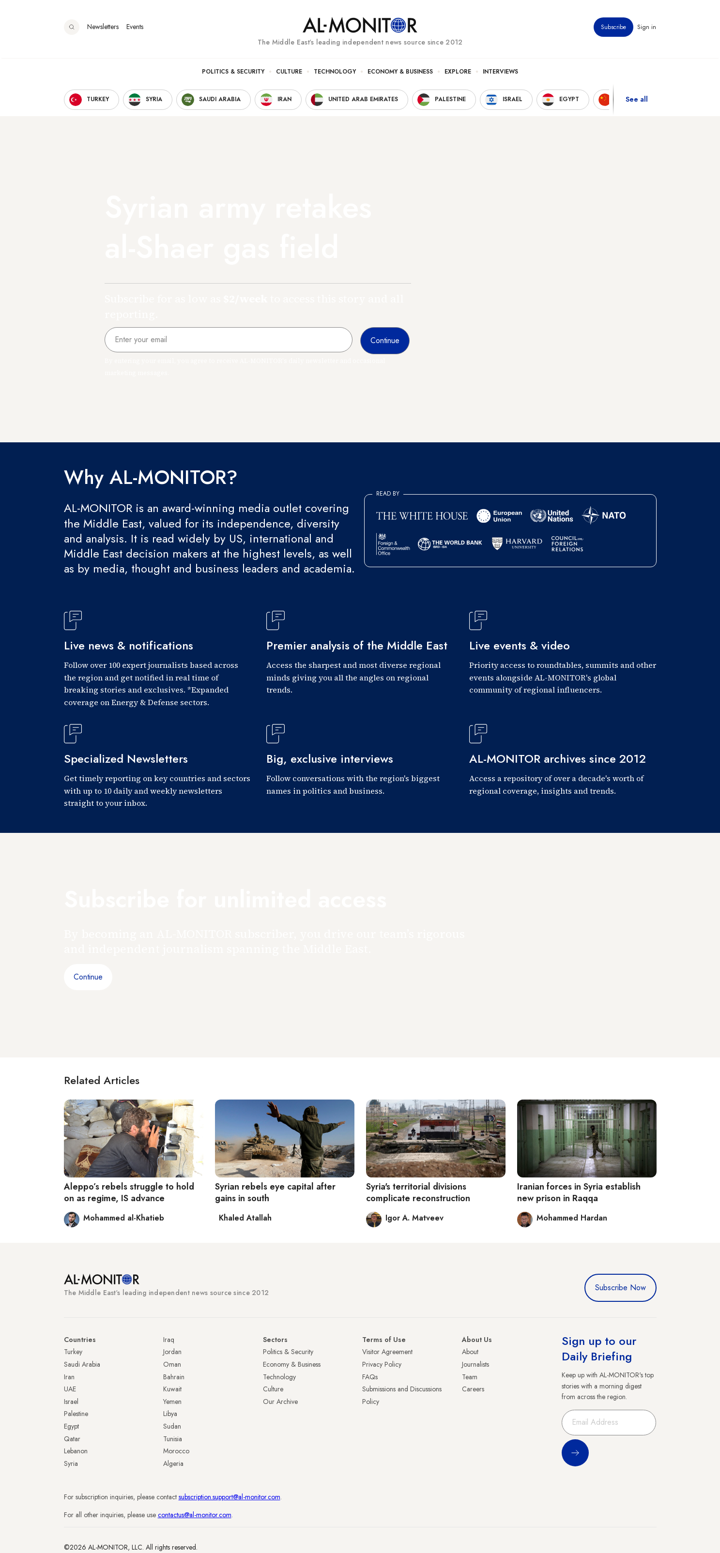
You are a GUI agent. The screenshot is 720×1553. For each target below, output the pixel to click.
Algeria (173, 1463)
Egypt (71, 1426)
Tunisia (172, 1439)
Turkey (73, 1352)
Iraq (168, 1339)
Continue (88, 976)
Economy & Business (400, 73)
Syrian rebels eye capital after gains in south (275, 1192)
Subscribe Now (620, 1287)
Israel (71, 1401)
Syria (71, 1463)
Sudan (172, 1426)
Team (469, 1377)
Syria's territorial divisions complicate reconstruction (418, 1192)
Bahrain (173, 1377)
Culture (289, 73)
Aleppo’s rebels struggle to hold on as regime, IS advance (129, 1192)
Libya (170, 1413)
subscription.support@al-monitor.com (229, 1497)
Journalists (475, 1364)
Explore (457, 73)
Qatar (72, 1439)
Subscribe (614, 28)
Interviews (500, 73)
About (470, 1352)
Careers (473, 1389)
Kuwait (172, 1389)
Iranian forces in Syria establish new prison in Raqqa (579, 1192)
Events (134, 28)
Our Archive (280, 1401)
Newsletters (103, 28)
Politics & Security (233, 73)
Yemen (172, 1401)
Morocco (176, 1451)
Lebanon (76, 1451)
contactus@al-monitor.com (194, 1515)
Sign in (647, 28)
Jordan (172, 1352)
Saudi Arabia (82, 1364)
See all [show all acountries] (637, 101)
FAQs (370, 1377)
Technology (335, 73)
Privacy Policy (381, 1364)
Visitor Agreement (387, 1352)
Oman (172, 1364)
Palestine (76, 1413)
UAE (70, 1389)
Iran (69, 1377)
